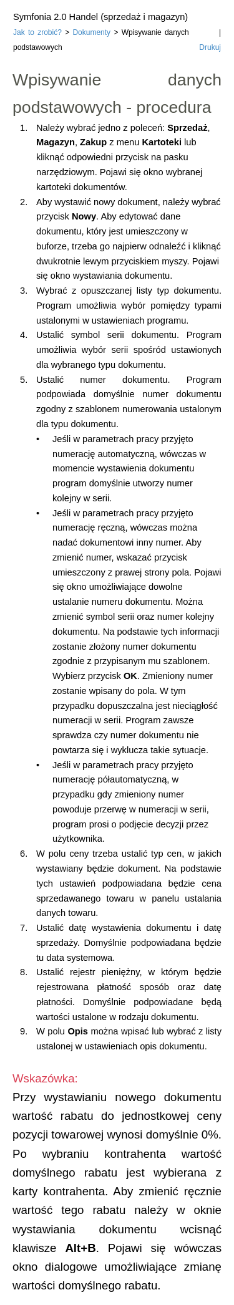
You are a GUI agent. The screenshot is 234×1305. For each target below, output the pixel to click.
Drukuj (210, 47)
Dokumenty (91, 32)
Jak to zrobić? (37, 32)
